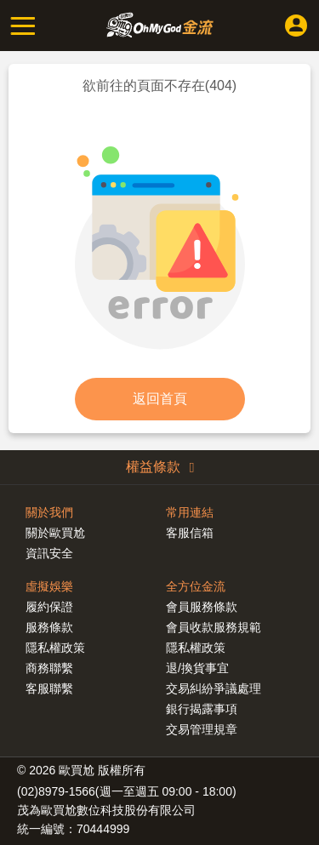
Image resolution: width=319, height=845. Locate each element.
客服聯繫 (49, 688)
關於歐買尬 (55, 533)
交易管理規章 (201, 729)
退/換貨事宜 (197, 668)
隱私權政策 (195, 647)
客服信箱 (190, 533)
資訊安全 (49, 553)
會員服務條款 (201, 607)
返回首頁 (160, 398)
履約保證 (49, 607)
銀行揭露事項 (201, 709)
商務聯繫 (49, 668)
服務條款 (49, 627)
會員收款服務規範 (213, 627)
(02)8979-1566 (56, 791)
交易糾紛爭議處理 (213, 688)
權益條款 (160, 467)
